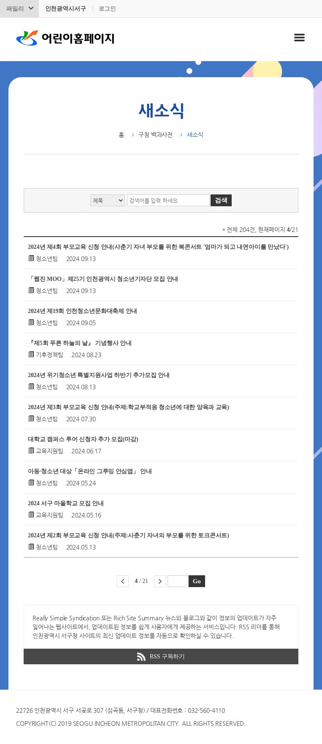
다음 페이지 (160, 581)
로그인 (107, 8)
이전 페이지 (123, 581)
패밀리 (15, 8)
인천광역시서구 (65, 8)
